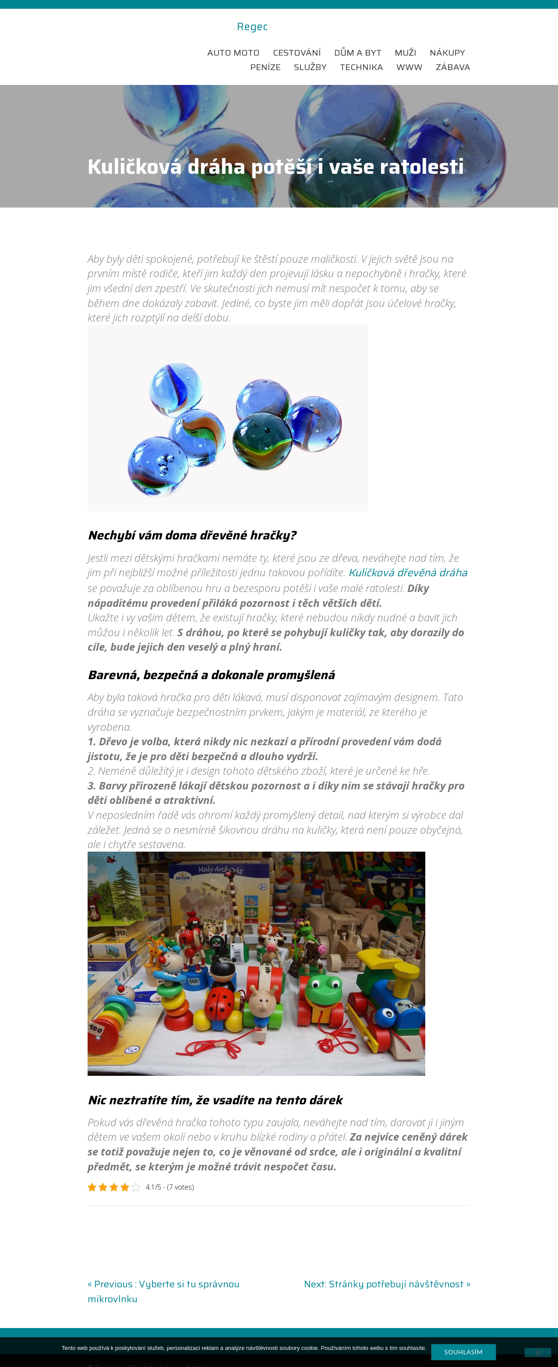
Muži (406, 38)
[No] (537, 1352)
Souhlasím (464, 1352)
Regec (103, 27)
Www (409, 53)
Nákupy (447, 38)
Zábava (453, 53)
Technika (361, 53)
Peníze (265, 53)
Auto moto (233, 38)
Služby (310, 53)
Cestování (297, 38)
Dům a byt (357, 38)
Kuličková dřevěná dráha (407, 558)
